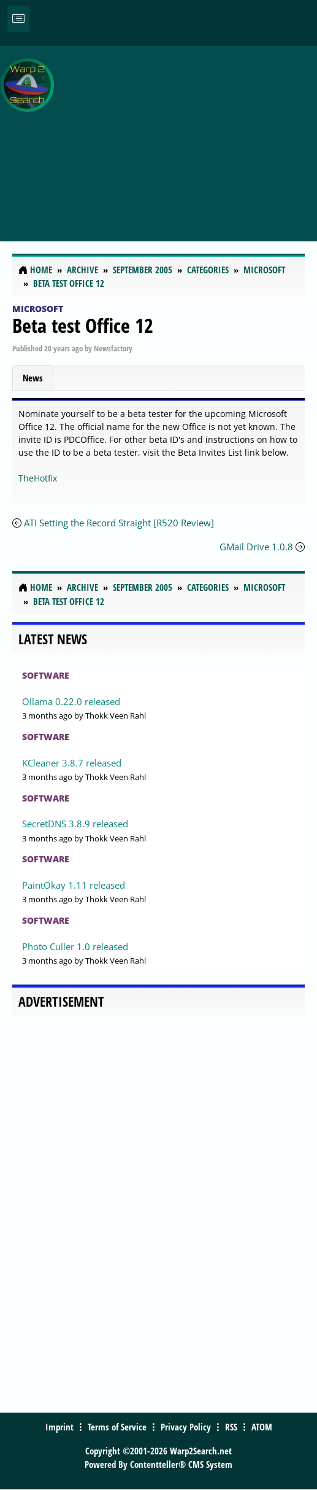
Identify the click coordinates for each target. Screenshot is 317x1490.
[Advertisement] (188, 137)
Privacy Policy (186, 1427)
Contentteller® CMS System (181, 1464)
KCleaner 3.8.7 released (71, 763)
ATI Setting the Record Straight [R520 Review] (119, 523)
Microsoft (37, 308)
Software (45, 675)
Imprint (59, 1427)
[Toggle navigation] (18, 19)
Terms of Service (117, 1427)
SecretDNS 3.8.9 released (75, 823)
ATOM (261, 1427)
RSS (231, 1427)
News (33, 378)
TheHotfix (37, 478)
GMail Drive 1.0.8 (256, 546)
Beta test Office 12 (82, 325)
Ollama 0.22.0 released (71, 701)
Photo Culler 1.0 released (75, 946)
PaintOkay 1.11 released (73, 885)
